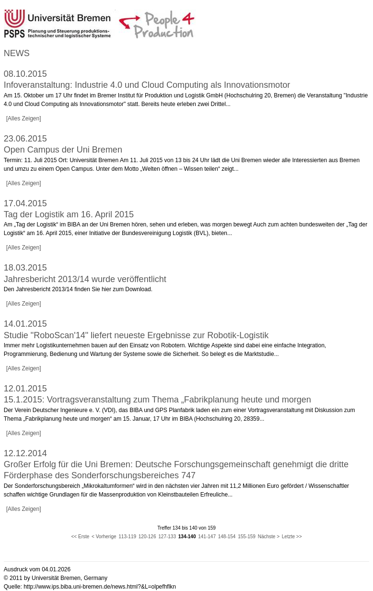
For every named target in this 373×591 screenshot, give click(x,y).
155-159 (247, 536)
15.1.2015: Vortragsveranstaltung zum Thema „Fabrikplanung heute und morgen (157, 399)
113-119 (127, 536)
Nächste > (269, 536)
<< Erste (80, 536)
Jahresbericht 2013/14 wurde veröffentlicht (85, 279)
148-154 (227, 536)
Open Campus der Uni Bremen (63, 149)
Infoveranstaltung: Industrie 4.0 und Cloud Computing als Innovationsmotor (147, 85)
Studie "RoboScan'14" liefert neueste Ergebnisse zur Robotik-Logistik (136, 335)
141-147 (207, 536)
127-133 (167, 536)
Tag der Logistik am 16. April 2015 (69, 214)
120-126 (147, 536)
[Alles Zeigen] (23, 118)
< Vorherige (104, 536)
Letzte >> (292, 536)
